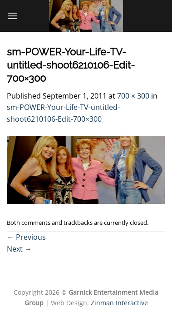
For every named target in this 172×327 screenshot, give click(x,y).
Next (19, 249)
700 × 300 (133, 96)
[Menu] (12, 16)
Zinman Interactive (119, 302)
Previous (26, 237)
